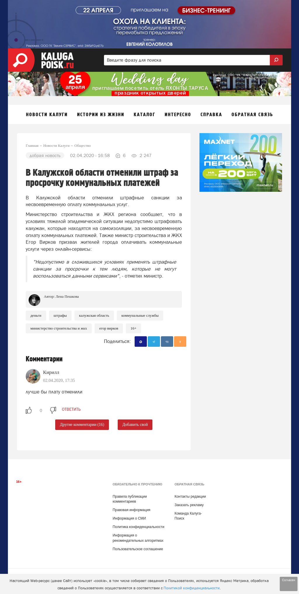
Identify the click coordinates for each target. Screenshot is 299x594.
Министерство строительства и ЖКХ (58, 328)
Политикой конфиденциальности (192, 588)
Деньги (35, 315)
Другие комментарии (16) (82, 424)
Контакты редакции (190, 496)
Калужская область (94, 315)
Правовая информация (131, 510)
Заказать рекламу (189, 505)
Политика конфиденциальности (138, 527)
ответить (71, 409)
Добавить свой (135, 424)
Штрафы (60, 315)
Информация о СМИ (129, 518)
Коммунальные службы (140, 315)
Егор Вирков (108, 328)
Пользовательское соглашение (138, 549)
